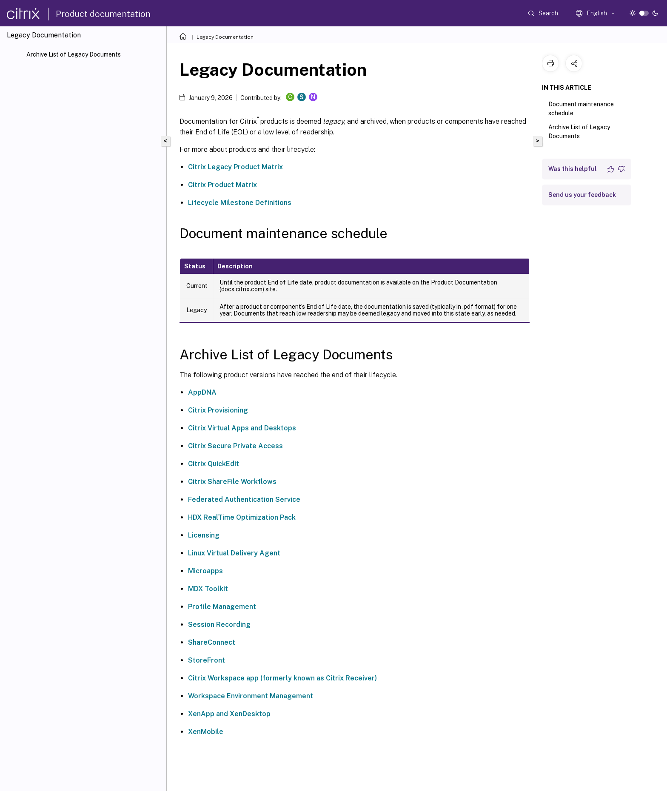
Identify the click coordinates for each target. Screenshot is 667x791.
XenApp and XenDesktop (229, 714)
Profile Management (222, 607)
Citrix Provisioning (218, 410)
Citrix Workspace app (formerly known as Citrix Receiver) (282, 678)
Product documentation (103, 14)
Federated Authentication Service (244, 499)
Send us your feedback (582, 194)
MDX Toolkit (208, 589)
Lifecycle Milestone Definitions (239, 203)
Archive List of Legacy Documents (73, 54)
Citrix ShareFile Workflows (232, 482)
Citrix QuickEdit (213, 464)
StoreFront (206, 660)
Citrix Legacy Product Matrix (235, 167)
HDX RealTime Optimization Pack (242, 517)
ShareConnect (211, 642)
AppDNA (202, 392)
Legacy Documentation (225, 37)
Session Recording (219, 624)
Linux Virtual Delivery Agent (234, 553)
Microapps (205, 571)
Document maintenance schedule (581, 109)
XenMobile (205, 732)
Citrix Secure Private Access (235, 446)
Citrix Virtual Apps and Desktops (242, 428)
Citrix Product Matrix (222, 185)
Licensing (203, 535)
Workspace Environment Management (250, 696)
